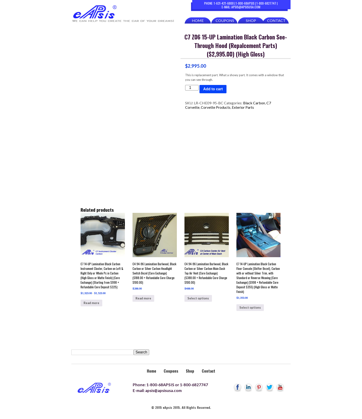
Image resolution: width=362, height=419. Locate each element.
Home (198, 20)
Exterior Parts (243, 107)
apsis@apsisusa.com (245, 6)
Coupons (225, 20)
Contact (276, 20)
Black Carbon (254, 103)
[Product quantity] (192, 87)
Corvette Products (215, 107)
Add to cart (213, 89)
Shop (251, 20)
